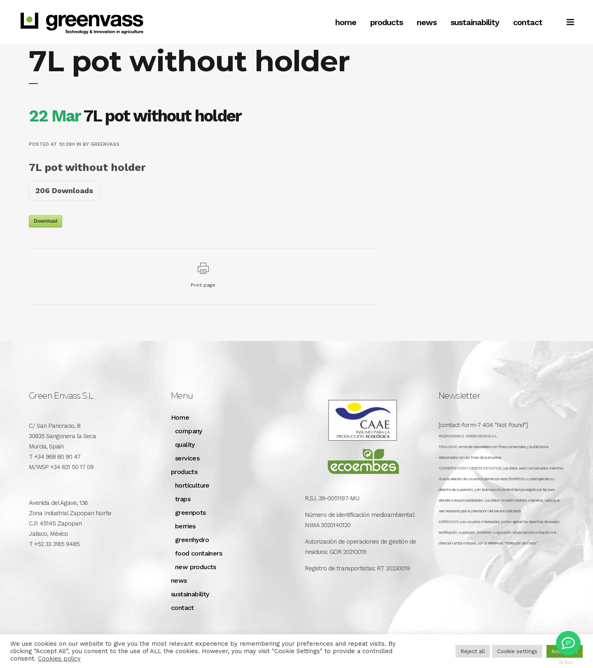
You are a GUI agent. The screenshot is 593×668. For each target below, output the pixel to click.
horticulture (192, 485)
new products (195, 567)
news (179, 580)
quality (185, 444)
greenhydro (192, 540)
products (184, 472)
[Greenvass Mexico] (568, 643)
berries (185, 526)
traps (182, 499)
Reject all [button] (472, 651)
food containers (198, 553)
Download (45, 221)
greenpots (190, 512)
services (187, 458)
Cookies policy (59, 658)
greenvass (105, 144)
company (188, 431)
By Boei (566, 662)
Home (180, 417)
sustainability (190, 594)
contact (182, 608)
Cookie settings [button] (517, 651)
